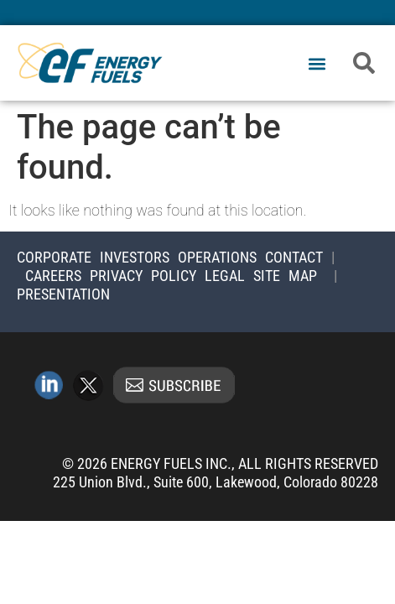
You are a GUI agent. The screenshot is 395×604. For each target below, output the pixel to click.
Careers (53, 275)
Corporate (54, 257)
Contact (294, 257)
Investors (134, 257)
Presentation (63, 294)
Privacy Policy (143, 275)
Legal (225, 275)
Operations (217, 257)
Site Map (285, 275)
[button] (317, 64)
